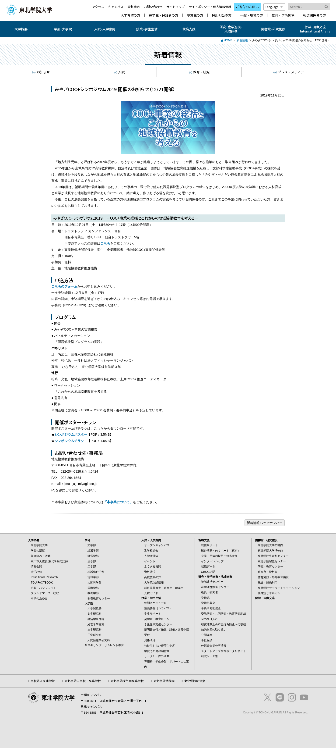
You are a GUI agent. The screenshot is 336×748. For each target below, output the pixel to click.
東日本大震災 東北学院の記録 (49, 561)
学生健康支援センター (158, 624)
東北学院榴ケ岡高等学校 (127, 681)
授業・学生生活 (147, 29)
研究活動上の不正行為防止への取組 (223, 624)
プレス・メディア (288, 72)
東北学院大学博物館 (270, 550)
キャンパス (115, 6)
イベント (149, 561)
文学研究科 (95, 613)
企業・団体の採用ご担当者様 (219, 556)
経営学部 (93, 556)
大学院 (89, 603)
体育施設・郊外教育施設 (273, 577)
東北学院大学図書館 (270, 545)
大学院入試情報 (154, 582)
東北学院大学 (39, 545)
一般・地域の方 (251, 15)
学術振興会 (208, 603)
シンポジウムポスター (71, 434)
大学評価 (36, 571)
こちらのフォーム (64, 286)
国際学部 (93, 588)
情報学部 (93, 577)
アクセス (98, 6)
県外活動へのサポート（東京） (220, 550)
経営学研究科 (96, 624)
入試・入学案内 (105, 29)
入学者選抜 (151, 556)
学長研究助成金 (211, 608)
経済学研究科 (96, 619)
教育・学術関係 (283, 15)
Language (274, 7)
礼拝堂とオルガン (269, 593)
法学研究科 (95, 629)
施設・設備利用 (267, 582)
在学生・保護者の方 (163, 15)
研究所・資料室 (267, 571)
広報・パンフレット (43, 588)
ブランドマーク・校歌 (45, 593)
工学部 (92, 566)
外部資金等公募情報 (213, 645)
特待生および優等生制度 (159, 645)
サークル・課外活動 (156, 656)
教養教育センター (99, 598)
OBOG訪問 (208, 571)
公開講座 (206, 635)
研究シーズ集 (209, 656)
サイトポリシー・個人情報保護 (210, 6)
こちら (105, 243)
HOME (228, 40)
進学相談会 (151, 550)
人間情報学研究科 (99, 640)
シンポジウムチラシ (69, 441)
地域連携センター (212, 581)
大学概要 (21, 29)
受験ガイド (151, 593)
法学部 (92, 561)
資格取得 (149, 640)
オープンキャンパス (156, 545)
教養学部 (93, 593)
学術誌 (205, 597)
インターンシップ (212, 561)
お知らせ (41, 72)
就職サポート (209, 545)
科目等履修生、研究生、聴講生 (163, 588)
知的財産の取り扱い (213, 629)
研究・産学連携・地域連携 (231, 29)
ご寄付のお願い (247, 6)
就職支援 (189, 29)
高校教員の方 (152, 577)
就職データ (208, 566)
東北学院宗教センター (272, 561)
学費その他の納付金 (156, 651)
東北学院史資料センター (273, 556)
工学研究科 (95, 635)
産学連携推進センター (215, 587)
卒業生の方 (195, 15)
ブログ (265, 522)
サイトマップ (175, 6)
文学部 (92, 545)
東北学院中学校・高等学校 (82, 681)
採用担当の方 (221, 15)
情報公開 (36, 566)
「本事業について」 (118, 502)
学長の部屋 (38, 550)
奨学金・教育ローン (156, 619)
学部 (87, 540)
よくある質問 (152, 566)
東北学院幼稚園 (164, 681)
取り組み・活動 (40, 556)
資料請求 (134, 6)
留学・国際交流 (265, 598)
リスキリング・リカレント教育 (104, 645)
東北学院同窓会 (194, 681)
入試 (119, 72)
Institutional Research (44, 577)
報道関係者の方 (314, 15)
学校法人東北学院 (43, 681)
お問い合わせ (153, 6)
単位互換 (206, 640)
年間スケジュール (155, 603)
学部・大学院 (63, 29)
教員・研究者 (209, 592)
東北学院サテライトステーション (279, 588)
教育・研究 (199, 72)
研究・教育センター (270, 566)
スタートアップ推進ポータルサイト (223, 651)
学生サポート (152, 613)
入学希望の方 (130, 15)
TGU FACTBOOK (42, 582)
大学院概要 (95, 608)
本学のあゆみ (39, 598)
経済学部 (93, 550)
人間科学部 (95, 582)
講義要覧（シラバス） (158, 608)
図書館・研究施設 (273, 29)
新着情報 (242, 40)
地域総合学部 (96, 571)
